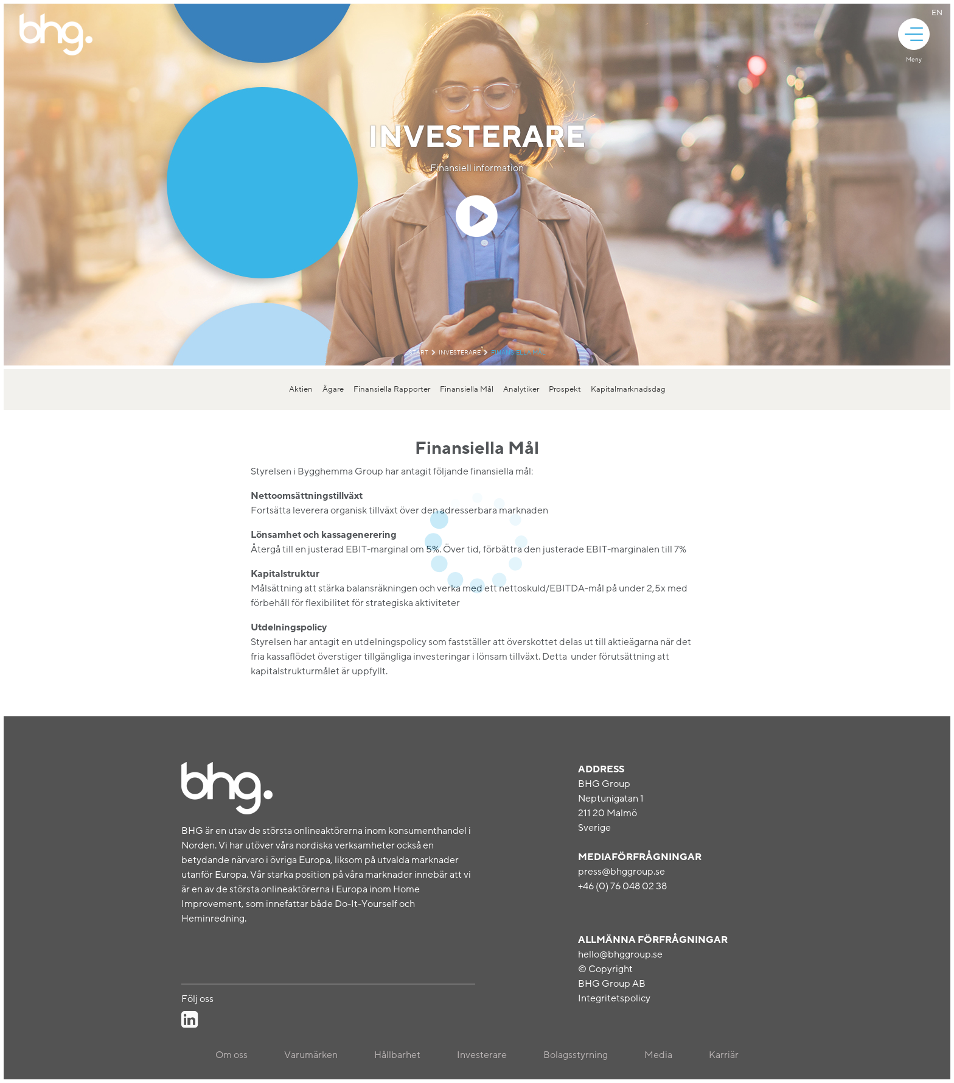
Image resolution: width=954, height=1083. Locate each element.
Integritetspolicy (614, 998)
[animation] (914, 34)
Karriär (724, 1055)
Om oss (231, 1055)
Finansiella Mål (518, 352)
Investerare (460, 352)
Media (658, 1055)
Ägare (333, 389)
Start (418, 352)
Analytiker (521, 389)
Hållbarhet (397, 1055)
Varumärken (311, 1055)
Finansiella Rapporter (391, 389)
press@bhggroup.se (621, 871)
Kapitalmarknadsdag (628, 389)
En (936, 12)
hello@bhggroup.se (620, 954)
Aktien (301, 389)
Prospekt (565, 389)
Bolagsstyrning (575, 1055)
